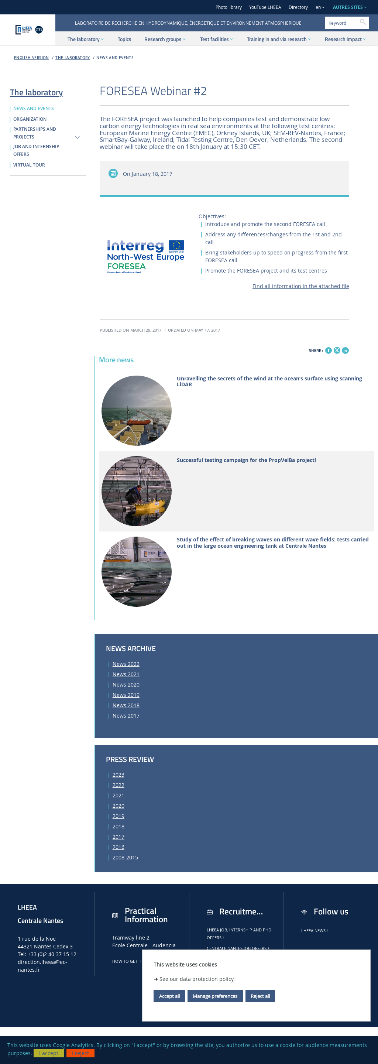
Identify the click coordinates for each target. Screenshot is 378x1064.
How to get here (132, 961)
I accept (48, 1053)
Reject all (260, 996)
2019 (118, 816)
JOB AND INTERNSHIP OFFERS (36, 150)
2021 (118, 795)
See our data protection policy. (197, 978)
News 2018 (126, 705)
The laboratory (72, 57)
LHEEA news (315, 930)
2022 (118, 784)
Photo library (229, 7)
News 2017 (126, 715)
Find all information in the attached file (300, 286)
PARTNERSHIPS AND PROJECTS (34, 133)
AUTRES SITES (348, 7)
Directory (298, 7)
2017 (118, 836)
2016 (118, 847)
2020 (118, 805)
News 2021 (126, 674)
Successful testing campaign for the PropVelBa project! (246, 460)
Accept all (169, 996)
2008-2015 (125, 857)
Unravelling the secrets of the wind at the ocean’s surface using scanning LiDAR (269, 382)
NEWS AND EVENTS (115, 57)
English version (31, 57)
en (318, 7)
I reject (80, 1053)
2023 (118, 774)
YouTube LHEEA (265, 7)
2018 (118, 826)
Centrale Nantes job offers (239, 948)
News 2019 (126, 694)
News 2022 (126, 663)
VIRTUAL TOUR (29, 165)
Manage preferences (215, 996)
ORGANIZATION (30, 119)
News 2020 (126, 684)
